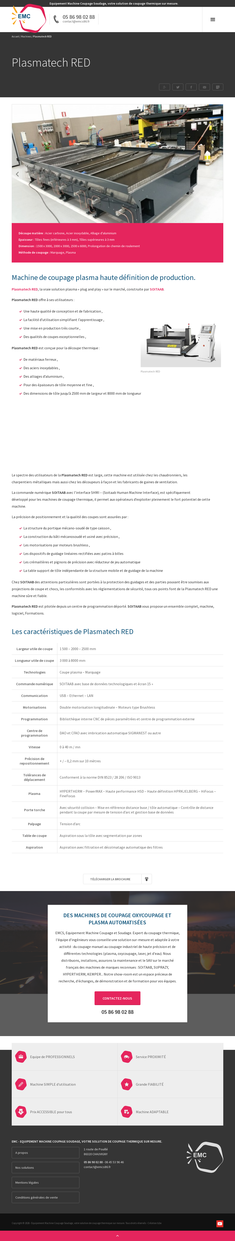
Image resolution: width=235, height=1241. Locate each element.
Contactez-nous (117, 998)
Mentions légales (27, 1182)
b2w (159, 1223)
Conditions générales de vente (36, 1197)
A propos (21, 1153)
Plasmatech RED (25, 289)
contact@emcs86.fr (97, 1167)
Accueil (15, 36)
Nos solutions (24, 1168)
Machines (26, 36)
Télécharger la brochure (121, 879)
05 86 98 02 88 (79, 17)
